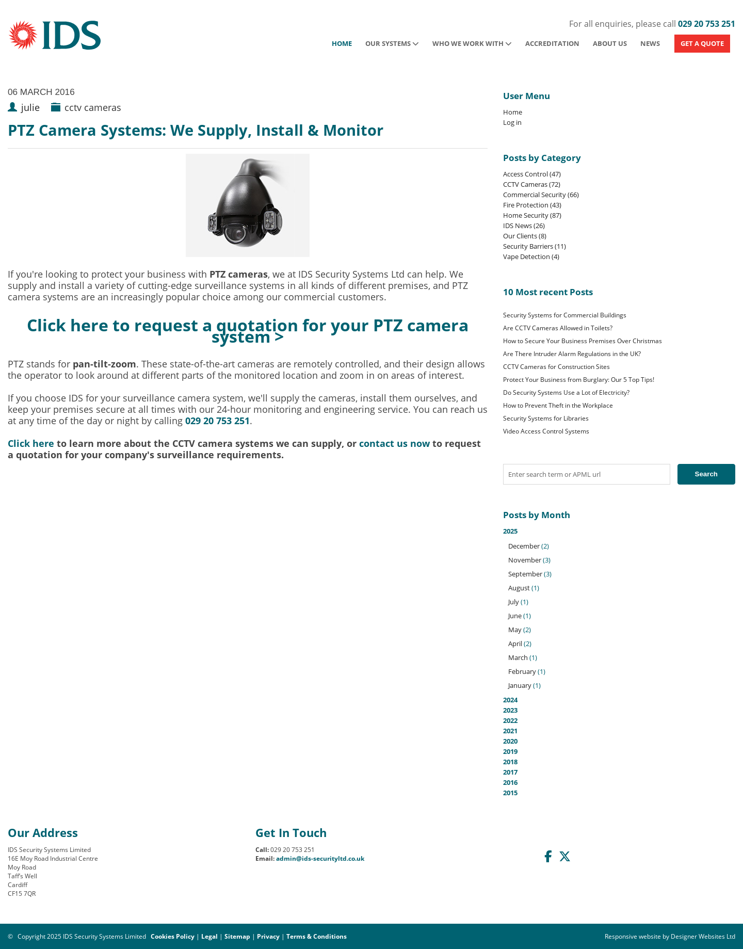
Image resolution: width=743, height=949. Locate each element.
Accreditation (552, 43)
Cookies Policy (173, 936)
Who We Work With (472, 43)
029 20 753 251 (706, 23)
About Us (610, 43)
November (524, 560)
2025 (619, 608)
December (524, 546)
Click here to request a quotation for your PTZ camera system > (248, 330)
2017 (510, 772)
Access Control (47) (532, 174)
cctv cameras (92, 107)
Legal (209, 936)
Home (342, 43)
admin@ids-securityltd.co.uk (320, 858)
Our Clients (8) (524, 235)
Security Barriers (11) (534, 246)
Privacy (268, 936)
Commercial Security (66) (541, 194)
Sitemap (237, 936)
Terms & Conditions (316, 936)
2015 (510, 792)
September (525, 573)
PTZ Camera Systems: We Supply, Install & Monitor (195, 130)
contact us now (394, 443)
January (519, 685)
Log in (512, 122)
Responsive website (633, 936)
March (518, 657)
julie (30, 107)
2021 (510, 730)
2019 (510, 751)
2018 (510, 761)
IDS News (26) (524, 225)
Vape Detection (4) (531, 256)
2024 (510, 699)
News (650, 43)
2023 (510, 710)
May (515, 629)
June (515, 615)
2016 (510, 782)
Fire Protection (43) (532, 205)
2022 (510, 720)
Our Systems (392, 43)
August (519, 587)
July (513, 601)
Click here (31, 443)
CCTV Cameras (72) (531, 184)
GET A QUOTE (702, 43)
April (515, 643)
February (522, 671)
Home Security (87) (532, 215)
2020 (510, 741)
